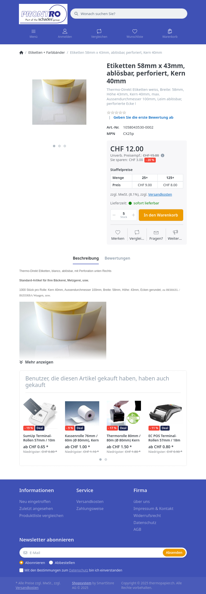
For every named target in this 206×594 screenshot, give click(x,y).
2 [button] (59, 146)
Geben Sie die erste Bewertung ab (143, 117)
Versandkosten (160, 194)
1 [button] (54, 146)
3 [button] (65, 146)
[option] (59, 102)
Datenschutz (78, 570)
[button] (161, 155)
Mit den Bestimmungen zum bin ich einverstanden (73, 570)
